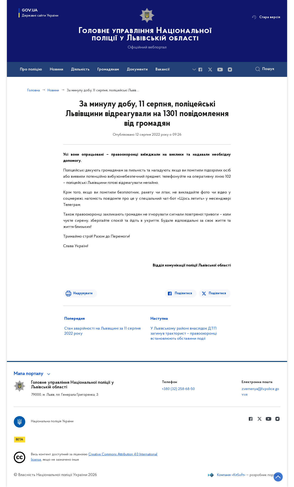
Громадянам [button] (108, 69)
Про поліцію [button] (31, 69)
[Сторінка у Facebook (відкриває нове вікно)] (200, 69)
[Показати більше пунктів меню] (194, 69)
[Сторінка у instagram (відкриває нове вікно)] (230, 69)
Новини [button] (56, 69)
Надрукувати (82, 293)
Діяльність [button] (80, 69)
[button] (33, 374)
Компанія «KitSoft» (231, 475)
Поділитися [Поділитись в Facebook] (184, 293)
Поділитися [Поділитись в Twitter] (217, 293)
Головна (33, 90)
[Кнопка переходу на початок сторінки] (276, 476)
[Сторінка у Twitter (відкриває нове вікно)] (210, 69)
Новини (53, 90)
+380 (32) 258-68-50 (178, 389)
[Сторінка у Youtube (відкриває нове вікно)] (220, 69)
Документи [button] (137, 69)
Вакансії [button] (162, 69)
